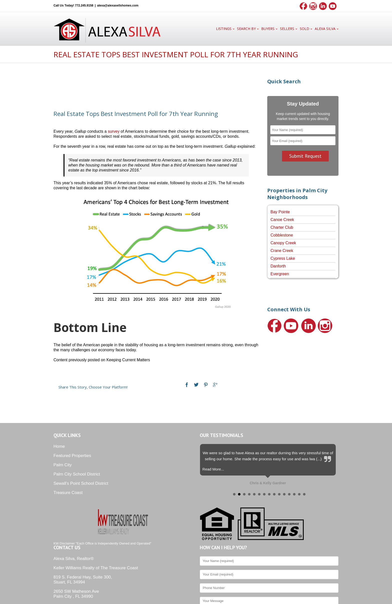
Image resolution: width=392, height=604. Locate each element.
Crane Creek (281, 250)
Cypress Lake (282, 258)
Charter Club (281, 227)
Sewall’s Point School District (81, 483)
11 (284, 494)
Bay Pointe (280, 212)
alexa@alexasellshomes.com (117, 5)
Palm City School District (77, 474)
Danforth (278, 266)
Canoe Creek (282, 220)
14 (299, 494)
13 (294, 494)
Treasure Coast (68, 492)
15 (304, 494)
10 (279, 494)
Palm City (63, 464)
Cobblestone (281, 235)
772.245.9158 (84, 5)
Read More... (213, 469)
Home (59, 446)
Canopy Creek (283, 243)
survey (114, 131)
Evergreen (279, 274)
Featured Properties (72, 455)
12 (289, 494)
